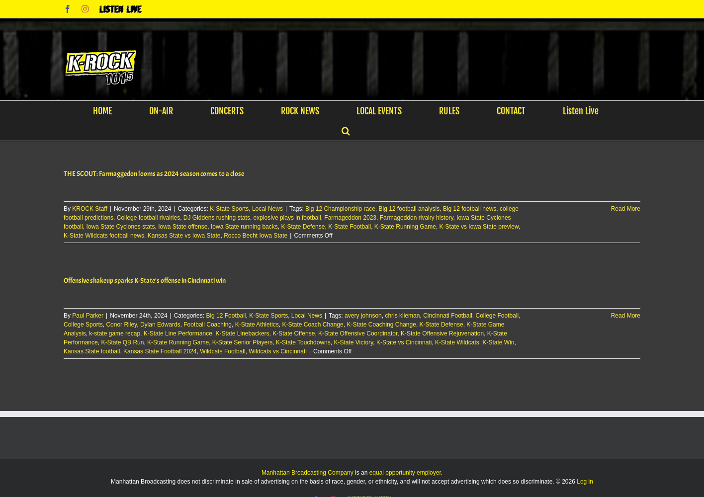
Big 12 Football (226, 315)
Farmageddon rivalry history (416, 217)
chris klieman (402, 315)
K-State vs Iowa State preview (479, 226)
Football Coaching (207, 324)
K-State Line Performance (178, 333)
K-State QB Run (122, 342)
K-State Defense (303, 226)
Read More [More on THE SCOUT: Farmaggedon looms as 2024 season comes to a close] (625, 208)
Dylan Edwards (160, 324)
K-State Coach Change (312, 324)
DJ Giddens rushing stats (216, 217)
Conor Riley (121, 324)
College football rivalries (148, 217)
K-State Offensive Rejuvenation (442, 333)
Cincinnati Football (447, 315)
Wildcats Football (222, 351)
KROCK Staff (89, 208)
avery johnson (363, 315)
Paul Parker (87, 315)
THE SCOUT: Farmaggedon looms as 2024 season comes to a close (154, 173)
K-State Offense (293, 333)
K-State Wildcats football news (104, 235)
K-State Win (498, 342)
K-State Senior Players (242, 342)
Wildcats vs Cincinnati (278, 351)
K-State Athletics (257, 324)
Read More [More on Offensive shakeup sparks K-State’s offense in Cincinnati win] (625, 315)
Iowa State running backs (244, 226)
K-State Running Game (405, 226)
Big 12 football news (469, 208)
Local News (267, 208)
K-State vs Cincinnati (404, 342)
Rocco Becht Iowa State (255, 235)
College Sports (83, 324)
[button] (345, 131)
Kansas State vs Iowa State (184, 235)
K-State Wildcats (457, 342)
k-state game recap (114, 333)
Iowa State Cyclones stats (120, 226)
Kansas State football (92, 351)
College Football (497, 315)
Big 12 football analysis (409, 208)
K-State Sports (229, 208)
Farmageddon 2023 (350, 217)
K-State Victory (353, 342)
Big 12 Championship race (340, 208)
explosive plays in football (287, 217)
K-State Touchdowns (303, 342)
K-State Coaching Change (381, 324)
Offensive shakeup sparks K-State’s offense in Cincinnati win (145, 280)
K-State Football (349, 226)
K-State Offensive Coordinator (357, 333)
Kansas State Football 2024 (159, 351)
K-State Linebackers (242, 333)
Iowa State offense (182, 226)
